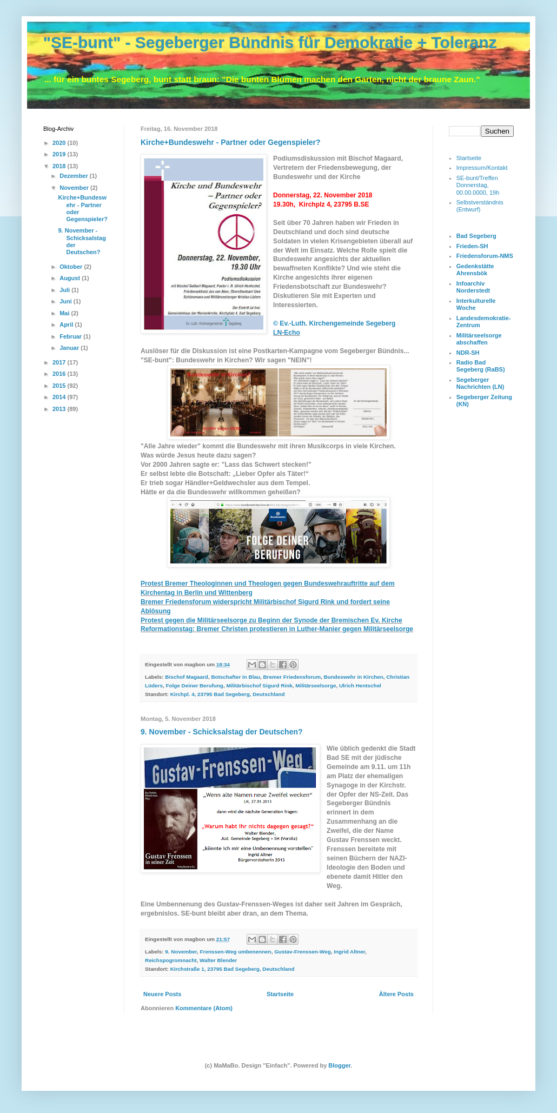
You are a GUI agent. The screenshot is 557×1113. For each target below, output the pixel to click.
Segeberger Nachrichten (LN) (480, 383)
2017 (60, 362)
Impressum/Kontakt (482, 167)
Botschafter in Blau (235, 677)
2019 (60, 154)
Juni (66, 301)
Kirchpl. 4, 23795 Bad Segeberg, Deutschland (227, 694)
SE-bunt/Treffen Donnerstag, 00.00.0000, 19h (478, 185)
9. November (181, 952)
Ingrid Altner (349, 952)
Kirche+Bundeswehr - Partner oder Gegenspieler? (231, 142)
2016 (60, 373)
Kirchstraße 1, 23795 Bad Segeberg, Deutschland (232, 969)
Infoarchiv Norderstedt (473, 287)
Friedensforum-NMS (484, 256)
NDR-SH (468, 352)
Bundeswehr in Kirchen (353, 677)
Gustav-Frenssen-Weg (302, 952)
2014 (60, 397)
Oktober (71, 266)
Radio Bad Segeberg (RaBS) (480, 366)
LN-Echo (286, 332)
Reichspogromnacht (170, 960)
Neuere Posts (162, 994)
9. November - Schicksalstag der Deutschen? (222, 731)
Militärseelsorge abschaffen (479, 339)
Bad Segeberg (476, 236)
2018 (60, 166)
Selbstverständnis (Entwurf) (479, 206)
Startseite (280, 994)
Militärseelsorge (315, 685)
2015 (60, 385)
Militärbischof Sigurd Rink (259, 685)
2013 (60, 409)
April (67, 324)
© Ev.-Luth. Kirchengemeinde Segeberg (334, 323)
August (70, 278)
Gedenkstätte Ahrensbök (475, 269)
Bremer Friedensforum (291, 677)
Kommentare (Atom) (204, 1008)
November (74, 187)
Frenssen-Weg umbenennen (235, 952)
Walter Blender (218, 960)
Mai (65, 313)
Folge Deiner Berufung (194, 685)
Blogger (339, 1065)
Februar (71, 336)
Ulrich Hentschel (360, 685)
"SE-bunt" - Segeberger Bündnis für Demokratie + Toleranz (270, 42)
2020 (60, 143)
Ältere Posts (396, 994)
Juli (65, 290)
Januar (70, 348)
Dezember (74, 176)
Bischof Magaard (186, 677)
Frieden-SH (472, 246)
